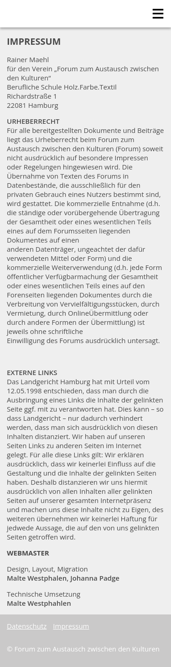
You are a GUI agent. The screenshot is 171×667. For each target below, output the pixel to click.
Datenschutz (27, 625)
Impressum (71, 625)
